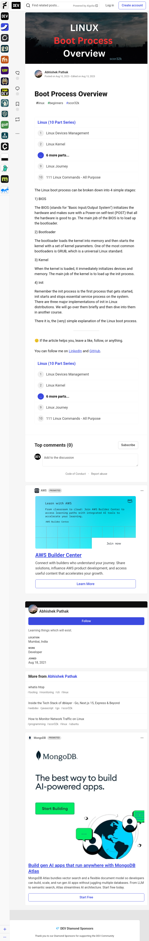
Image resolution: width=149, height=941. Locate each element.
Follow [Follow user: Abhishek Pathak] (86, 621)
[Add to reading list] (17, 106)
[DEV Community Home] (16, 5)
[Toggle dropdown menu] (142, 491)
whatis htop (86, 689)
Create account (132, 5)
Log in (110, 5)
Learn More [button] (85, 584)
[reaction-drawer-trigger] (17, 75)
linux (40, 103)
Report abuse (99, 473)
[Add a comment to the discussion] (90, 460)
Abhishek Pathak (56, 72)
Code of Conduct (75, 473)
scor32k (72, 103)
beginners (55, 103)
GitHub (94, 351)
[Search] (28, 5)
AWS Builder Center (58, 555)
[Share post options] (17, 133)
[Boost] (17, 119)
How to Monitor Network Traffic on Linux (86, 721)
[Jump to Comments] (17, 90)
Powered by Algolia (85, 5)
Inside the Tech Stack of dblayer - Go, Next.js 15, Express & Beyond (86, 705)
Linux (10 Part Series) (56, 122)
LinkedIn (75, 351)
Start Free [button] (86, 897)
